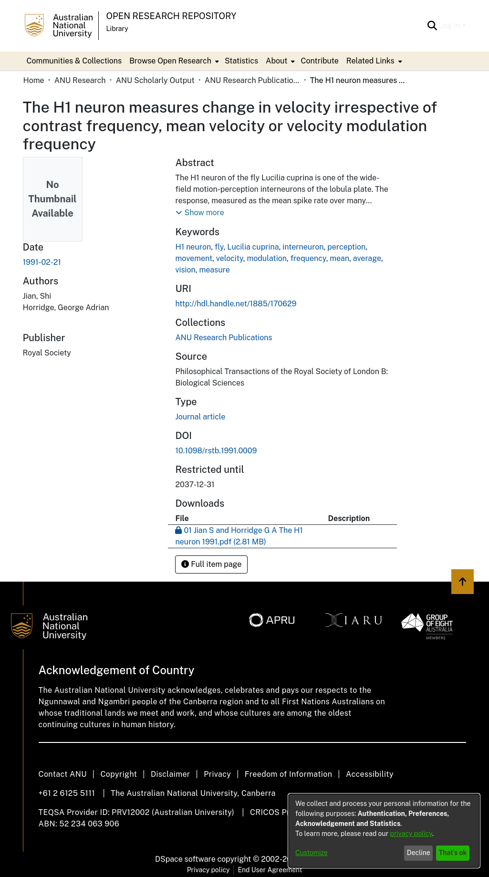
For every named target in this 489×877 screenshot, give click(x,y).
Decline (418, 852)
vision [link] (185, 269)
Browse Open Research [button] (170, 60)
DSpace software (185, 859)
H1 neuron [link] (193, 246)
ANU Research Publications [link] (252, 80)
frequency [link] (308, 258)
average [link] (367, 258)
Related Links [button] (370, 60)
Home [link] (33, 80)
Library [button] (117, 28)
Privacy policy (208, 870)
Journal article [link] (200, 416)
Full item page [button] (211, 564)
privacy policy (411, 833)
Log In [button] (450, 25)
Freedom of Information (288, 774)
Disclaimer (170, 774)
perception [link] (346, 246)
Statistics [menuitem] (241, 60)
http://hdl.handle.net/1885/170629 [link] (235, 303)
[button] (432, 25)
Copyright (118, 774)
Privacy (217, 774)
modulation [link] (267, 258)
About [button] (276, 60)
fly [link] (219, 246)
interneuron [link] (302, 246)
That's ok (453, 852)
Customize (311, 852)
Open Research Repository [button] (171, 16)
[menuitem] (173, 61)
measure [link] (214, 269)
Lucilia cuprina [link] (253, 246)
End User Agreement (270, 870)
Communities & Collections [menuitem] (74, 60)
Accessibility (370, 774)
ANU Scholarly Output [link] (155, 80)
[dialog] (384, 830)
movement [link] (193, 258)
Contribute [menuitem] (319, 60)
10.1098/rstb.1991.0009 (216, 450)
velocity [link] (229, 258)
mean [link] (339, 258)
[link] (223, 337)
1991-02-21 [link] (42, 262)
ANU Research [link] (80, 80)
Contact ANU (63, 774)
